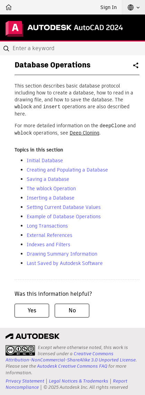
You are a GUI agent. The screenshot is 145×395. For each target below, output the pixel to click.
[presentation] (20, 349)
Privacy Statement (25, 380)
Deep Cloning (84, 132)
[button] (133, 7)
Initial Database (45, 159)
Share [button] (136, 68)
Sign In (108, 7)
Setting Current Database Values (64, 206)
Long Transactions (47, 224)
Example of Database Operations (64, 215)
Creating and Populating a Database (67, 168)
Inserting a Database (50, 196)
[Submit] (7, 48)
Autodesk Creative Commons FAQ (72, 365)
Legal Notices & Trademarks (78, 380)
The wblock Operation (51, 187)
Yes (32, 309)
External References (49, 234)
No (72, 309)
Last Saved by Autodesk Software (65, 262)
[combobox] (72, 48)
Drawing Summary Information (62, 252)
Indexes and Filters (48, 243)
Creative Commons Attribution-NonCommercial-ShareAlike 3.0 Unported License (71, 355)
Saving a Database (48, 178)
